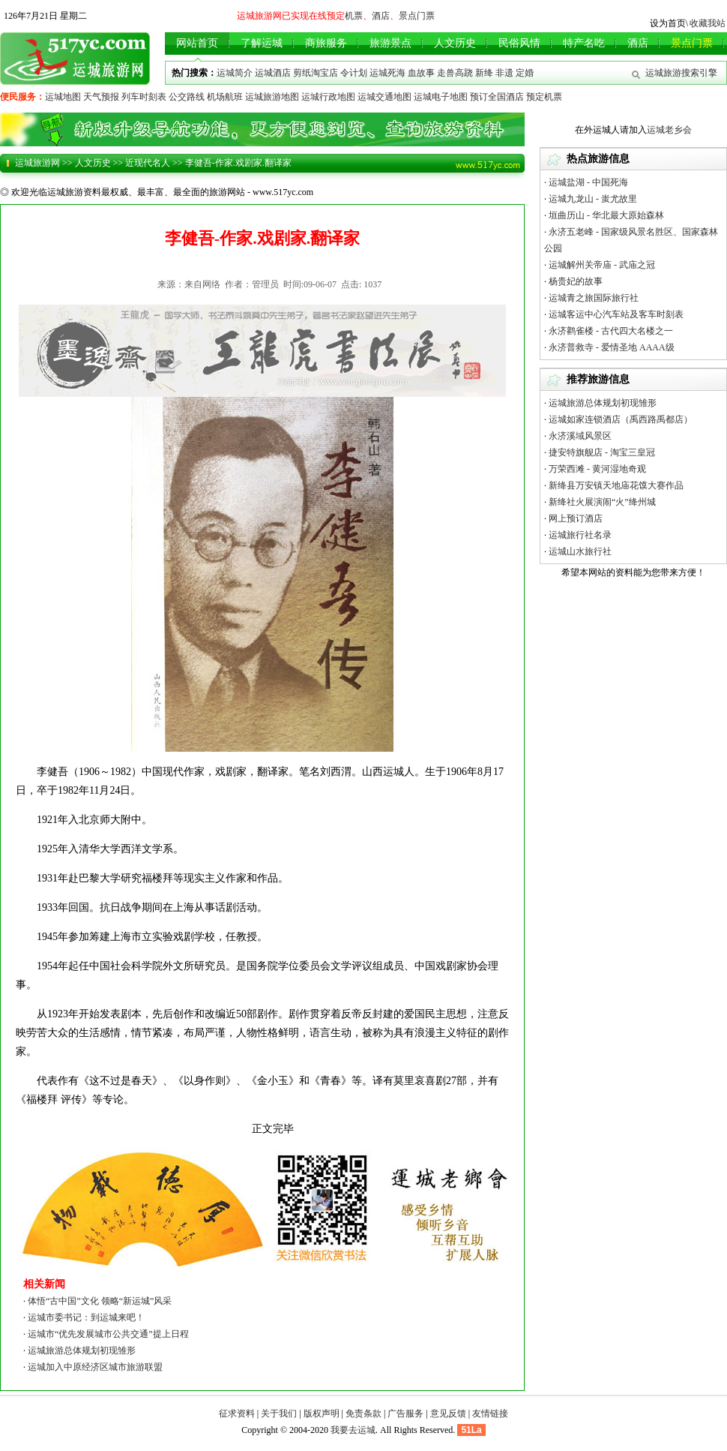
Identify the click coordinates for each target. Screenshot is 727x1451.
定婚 (525, 73)
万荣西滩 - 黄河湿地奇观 (597, 469)
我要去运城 (353, 1430)
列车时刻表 (143, 97)
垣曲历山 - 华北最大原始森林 (606, 215)
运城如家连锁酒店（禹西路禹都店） (621, 419)
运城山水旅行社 (580, 551)
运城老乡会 (669, 130)
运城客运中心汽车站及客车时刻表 (616, 314)
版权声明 (322, 1413)
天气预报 (101, 97)
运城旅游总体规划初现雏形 (82, 1350)
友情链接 (490, 1413)
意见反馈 (448, 1413)
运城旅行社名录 (580, 535)
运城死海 (387, 73)
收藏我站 (708, 23)
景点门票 (417, 16)
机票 (354, 16)
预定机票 (544, 97)
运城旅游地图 (272, 97)
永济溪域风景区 (580, 436)
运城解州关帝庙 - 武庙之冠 (602, 265)
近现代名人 (147, 163)
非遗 (504, 73)
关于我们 (279, 1413)
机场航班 (225, 97)
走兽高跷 (455, 73)
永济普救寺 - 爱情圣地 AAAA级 (612, 347)
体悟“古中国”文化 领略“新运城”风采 (100, 1301)
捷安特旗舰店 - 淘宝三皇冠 (602, 452)
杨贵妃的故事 (576, 281)
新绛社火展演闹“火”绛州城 (602, 502)
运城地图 (63, 97)
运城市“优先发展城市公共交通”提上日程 (108, 1334)
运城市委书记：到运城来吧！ (86, 1317)
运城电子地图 (441, 97)
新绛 (484, 73)
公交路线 (187, 97)
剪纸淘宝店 (315, 73)
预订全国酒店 (497, 97)
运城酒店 (273, 73)
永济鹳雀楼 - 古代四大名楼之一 (611, 331)
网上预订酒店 (576, 518)
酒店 (381, 16)
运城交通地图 (384, 97)
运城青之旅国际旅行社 (594, 298)
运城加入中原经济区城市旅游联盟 (95, 1367)
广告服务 (405, 1413)
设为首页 (668, 23)
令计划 (353, 73)
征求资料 (237, 1413)
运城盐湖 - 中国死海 (588, 182)
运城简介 (235, 73)
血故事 (421, 73)
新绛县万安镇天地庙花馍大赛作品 (616, 485)
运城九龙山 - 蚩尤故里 (593, 199)
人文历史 (93, 163)
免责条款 (363, 1413)
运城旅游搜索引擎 (681, 73)
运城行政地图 (328, 97)
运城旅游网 (37, 163)
